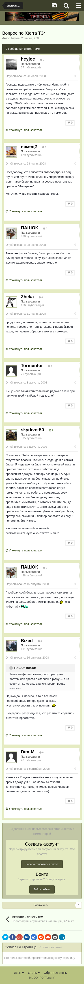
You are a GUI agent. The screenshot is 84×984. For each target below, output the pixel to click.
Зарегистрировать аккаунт (42, 864)
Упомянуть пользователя (24, 130)
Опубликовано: (26, 76)
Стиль (34, 973)
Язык (19, 973)
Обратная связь (55, 973)
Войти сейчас (42, 889)
